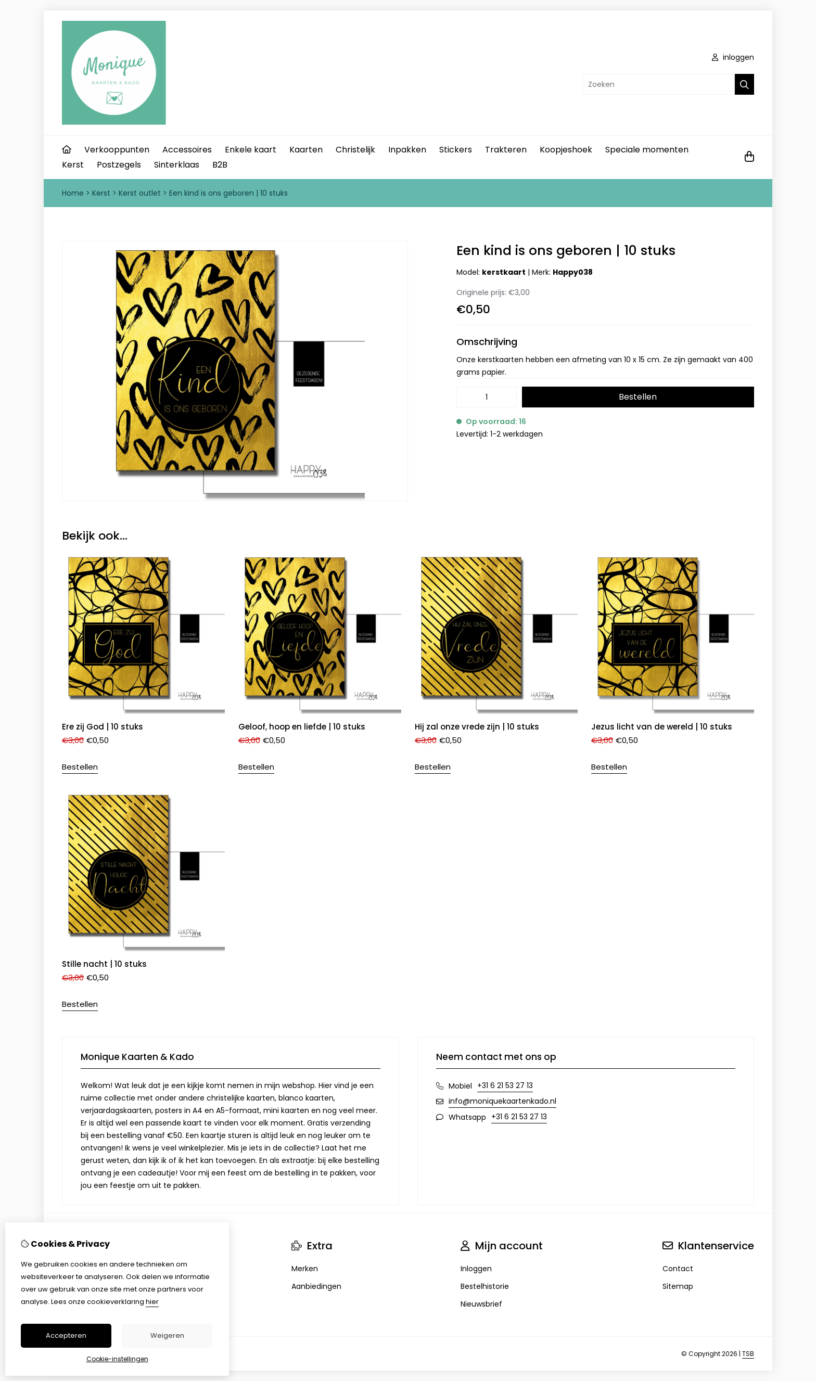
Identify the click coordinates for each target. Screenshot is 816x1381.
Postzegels (119, 165)
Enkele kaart (250, 150)
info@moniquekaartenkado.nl (502, 1101)
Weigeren (167, 1335)
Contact (677, 1268)
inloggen (733, 57)
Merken (304, 1268)
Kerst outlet (140, 193)
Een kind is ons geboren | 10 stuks (228, 193)
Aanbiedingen (316, 1286)
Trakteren (506, 150)
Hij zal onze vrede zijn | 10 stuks (477, 726)
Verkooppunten (116, 150)
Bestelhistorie (485, 1286)
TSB (748, 1353)
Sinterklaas (176, 165)
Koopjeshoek (566, 150)
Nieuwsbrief (481, 1304)
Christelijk (355, 150)
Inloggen (476, 1268)
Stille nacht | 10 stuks (104, 963)
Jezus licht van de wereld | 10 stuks (661, 726)
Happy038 (573, 272)
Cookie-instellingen (117, 1358)
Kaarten (306, 150)
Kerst (73, 165)
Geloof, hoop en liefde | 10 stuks (301, 726)
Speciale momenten (646, 150)
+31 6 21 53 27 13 (505, 1085)
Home (73, 193)
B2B (219, 165)
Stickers (455, 150)
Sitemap (677, 1286)
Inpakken (407, 150)
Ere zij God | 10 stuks (102, 726)
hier (152, 1302)
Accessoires (187, 150)
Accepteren (66, 1335)
